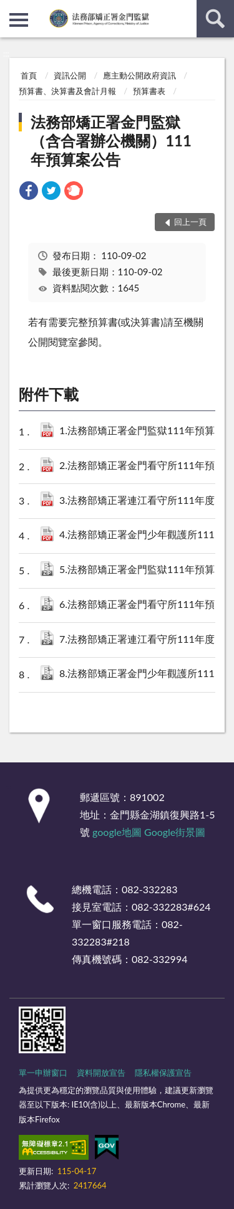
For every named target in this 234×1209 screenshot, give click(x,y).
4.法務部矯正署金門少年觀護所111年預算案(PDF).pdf (143, 535)
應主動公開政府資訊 (139, 75)
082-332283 (149, 889)
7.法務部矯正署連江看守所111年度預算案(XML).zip (143, 640)
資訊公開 (70, 75)
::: (10, 9)
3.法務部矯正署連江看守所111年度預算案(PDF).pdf (143, 501)
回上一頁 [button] (190, 222)
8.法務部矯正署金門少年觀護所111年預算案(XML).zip (143, 674)
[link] (28, 192)
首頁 (29, 75)
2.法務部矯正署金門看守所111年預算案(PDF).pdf (143, 466)
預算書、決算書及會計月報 (67, 91)
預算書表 (149, 91)
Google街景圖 (174, 832)
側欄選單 (18, 20)
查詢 (215, 18)
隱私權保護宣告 (163, 1073)
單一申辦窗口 (43, 1073)
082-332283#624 (171, 907)
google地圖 (117, 832)
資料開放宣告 (101, 1073)
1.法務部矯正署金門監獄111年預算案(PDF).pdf (143, 431)
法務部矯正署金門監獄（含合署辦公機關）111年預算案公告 (111, 140)
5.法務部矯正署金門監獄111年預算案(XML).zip (143, 570)
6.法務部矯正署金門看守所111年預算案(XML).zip (143, 605)
